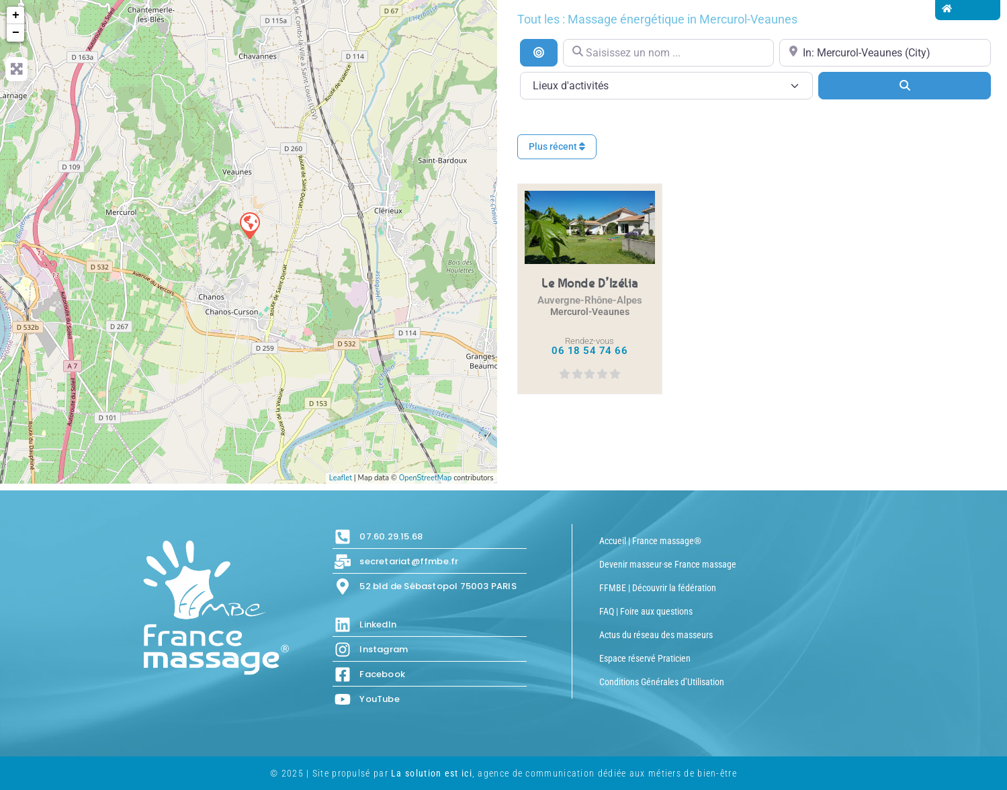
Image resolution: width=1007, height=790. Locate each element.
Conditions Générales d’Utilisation (661, 681)
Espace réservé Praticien (645, 658)
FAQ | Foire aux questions (646, 611)
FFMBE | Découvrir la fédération (657, 587)
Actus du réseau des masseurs (656, 634)
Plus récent (557, 146)
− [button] (15, 33)
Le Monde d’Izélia (589, 282)
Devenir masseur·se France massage (667, 564)
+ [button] (15, 15)
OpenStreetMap (425, 478)
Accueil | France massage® (650, 540)
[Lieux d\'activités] (667, 85)
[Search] (904, 85)
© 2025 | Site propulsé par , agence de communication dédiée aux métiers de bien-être (503, 773)
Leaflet (340, 478)
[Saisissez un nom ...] (669, 53)
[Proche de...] (885, 53)
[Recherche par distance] (539, 52)
